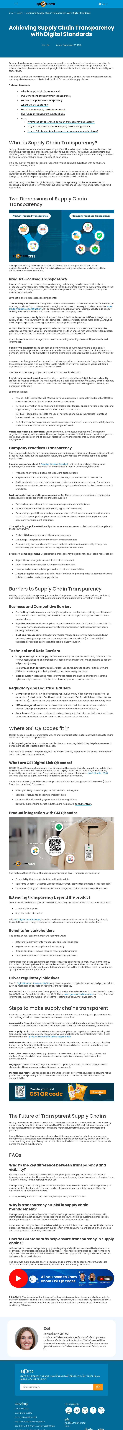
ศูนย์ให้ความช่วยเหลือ (75, 1422)
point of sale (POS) (98, 773)
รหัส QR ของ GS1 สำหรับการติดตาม (30, 1421)
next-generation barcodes (78, 994)
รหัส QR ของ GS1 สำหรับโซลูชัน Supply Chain (35, 1426)
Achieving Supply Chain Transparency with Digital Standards (58, 13)
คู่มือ (67, 1419)
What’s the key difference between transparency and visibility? (61, 121)
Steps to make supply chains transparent (43, 109)
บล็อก (19, 13)
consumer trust (83, 803)
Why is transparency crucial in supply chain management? (58, 126)
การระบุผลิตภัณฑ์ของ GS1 (26, 1417)
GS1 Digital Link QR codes (27, 919)
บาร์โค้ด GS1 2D (21, 1408)
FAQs (24, 118)
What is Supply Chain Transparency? (40, 91)
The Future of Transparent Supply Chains (43, 114)
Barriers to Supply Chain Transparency (41, 100)
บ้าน (11, 13)
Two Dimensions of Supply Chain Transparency (46, 95)
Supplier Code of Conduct (54, 464)
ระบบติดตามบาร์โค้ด (23, 1413)
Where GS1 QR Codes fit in (34, 104)
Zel (48, 45)
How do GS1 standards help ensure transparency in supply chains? (62, 131)
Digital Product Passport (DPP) (33, 983)
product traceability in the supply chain (50, 1036)
